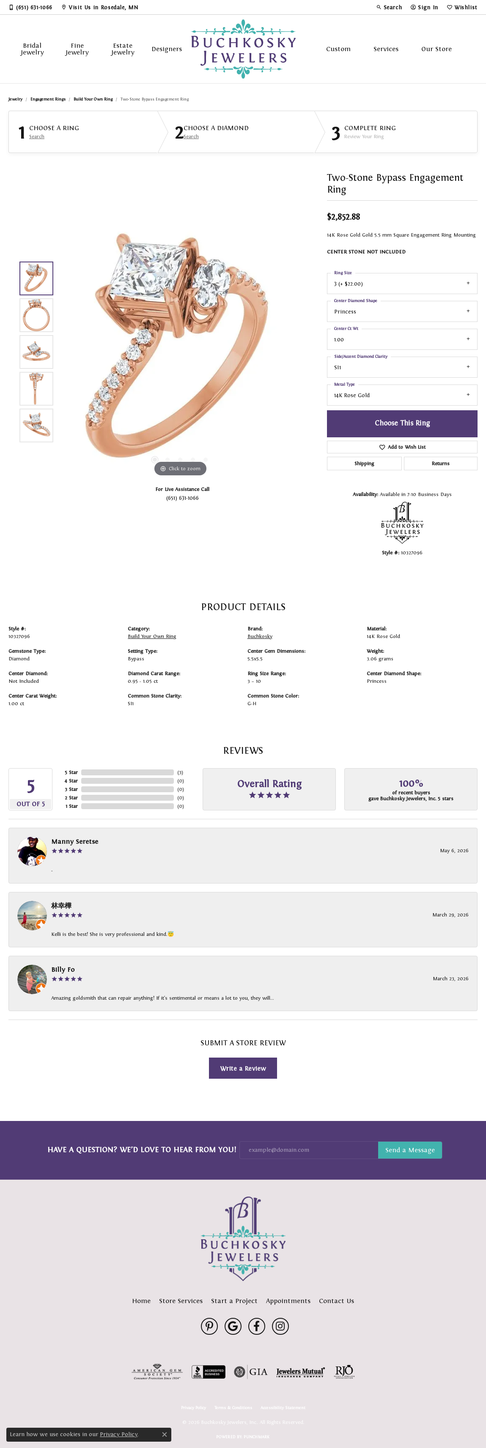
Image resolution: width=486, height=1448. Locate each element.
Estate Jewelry (123, 49)
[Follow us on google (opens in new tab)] (233, 1326)
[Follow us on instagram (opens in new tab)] (280, 1326)
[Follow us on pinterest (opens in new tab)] (209, 1326)
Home (141, 1300)
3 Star (71, 789)
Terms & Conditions (233, 1408)
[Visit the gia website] (251, 1372)
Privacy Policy (193, 1408)
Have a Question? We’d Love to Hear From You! (141, 1149)
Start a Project (234, 1300)
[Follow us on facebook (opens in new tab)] (256, 1326)
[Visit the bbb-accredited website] (208, 1372)
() (180, 772)
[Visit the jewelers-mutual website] (300, 1372)
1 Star (72, 806)
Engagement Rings (48, 99)
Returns (441, 463)
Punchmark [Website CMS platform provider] (256, 1436)
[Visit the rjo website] (344, 1372)
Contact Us (336, 1300)
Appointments (288, 1300)
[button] (389, 7)
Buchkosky (259, 636)
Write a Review (243, 1068)
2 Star (71, 798)
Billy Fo (62, 969)
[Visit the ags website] (157, 1372)
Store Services (181, 1300)
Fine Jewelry (77, 49)
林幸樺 (61, 905)
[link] (30, 7)
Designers (166, 48)
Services (385, 48)
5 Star (71, 772)
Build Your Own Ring (93, 99)
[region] (180, 352)
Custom (338, 48)
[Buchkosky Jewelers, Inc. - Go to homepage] (243, 1239)
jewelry (15, 99)
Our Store (436, 48)
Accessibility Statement (283, 1408)
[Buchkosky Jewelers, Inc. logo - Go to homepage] (243, 49)
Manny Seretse (74, 841)
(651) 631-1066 (182, 498)
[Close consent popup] (164, 1434)
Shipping (364, 463)
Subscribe (410, 1150)
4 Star (71, 781)
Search (36, 136)
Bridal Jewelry (32, 49)
